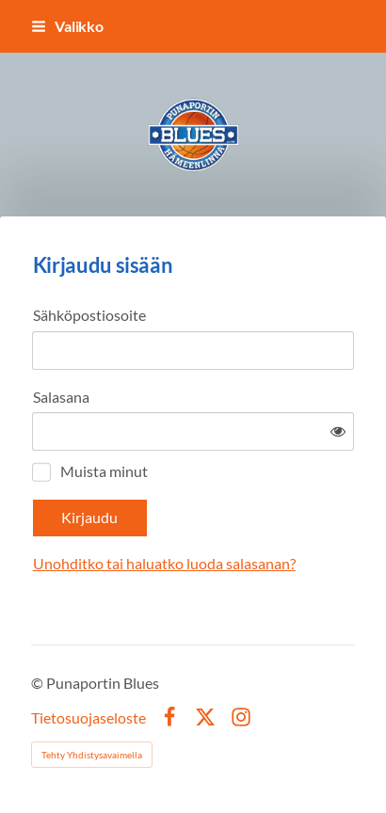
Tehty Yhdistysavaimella (91, 754)
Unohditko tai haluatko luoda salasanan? (164, 563)
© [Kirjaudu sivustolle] (38, 683)
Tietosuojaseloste (88, 717)
